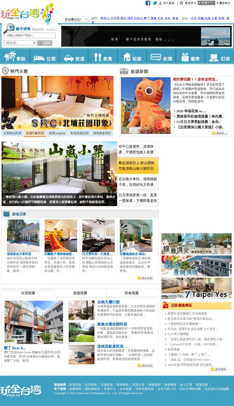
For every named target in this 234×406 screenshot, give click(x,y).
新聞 (161, 56)
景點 (14, 56)
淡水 (167, 18)
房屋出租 (139, 384)
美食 (102, 56)
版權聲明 (75, 389)
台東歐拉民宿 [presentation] (12, 133)
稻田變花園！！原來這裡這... (195, 79)
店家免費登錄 (145, 389)
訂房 (219, 56)
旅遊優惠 (170, 384)
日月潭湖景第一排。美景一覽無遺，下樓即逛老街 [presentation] (138, 198)
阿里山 (105, 18)
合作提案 (126, 389)
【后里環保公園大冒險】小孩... (200, 127)
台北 (194, 18)
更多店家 (147, 277)
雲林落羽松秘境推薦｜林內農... (200, 116)
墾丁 (147, 18)
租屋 (131, 56)
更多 (176, 18)
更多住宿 (147, 365)
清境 (130, 18)
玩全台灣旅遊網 (27, 14)
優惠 (190, 56)
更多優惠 (220, 369)
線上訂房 (186, 384)
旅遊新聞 (154, 384)
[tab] (12, 133)
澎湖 (221, 18)
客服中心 (110, 389)
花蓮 (208, 18)
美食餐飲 (123, 384)
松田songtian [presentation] (57, 133)
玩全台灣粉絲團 (190, 389)
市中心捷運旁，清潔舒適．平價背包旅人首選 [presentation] (136, 149)
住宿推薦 (91, 384)
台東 (214, 18)
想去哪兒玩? (73, 19)
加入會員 (168, 3)
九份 (160, 18)
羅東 (154, 18)
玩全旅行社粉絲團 (217, 389)
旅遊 (73, 56)
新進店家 (202, 384)
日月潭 (114, 18)
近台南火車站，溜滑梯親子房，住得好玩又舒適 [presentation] (138, 181)
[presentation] (28, 293)
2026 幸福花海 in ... (191, 111)
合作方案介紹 (167, 389)
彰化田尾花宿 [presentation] (80, 133)
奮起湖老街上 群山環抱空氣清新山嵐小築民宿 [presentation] (137, 165)
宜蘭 (201, 18)
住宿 (44, 56)
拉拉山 (138, 18)
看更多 (220, 133)
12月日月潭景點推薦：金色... (198, 122)
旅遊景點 (75, 384)
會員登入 (190, 3)
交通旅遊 (107, 384)
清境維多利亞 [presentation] (102, 133)
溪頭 (123, 18)
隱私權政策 (92, 389)
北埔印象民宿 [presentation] (35, 133)
